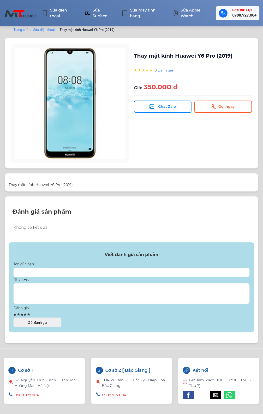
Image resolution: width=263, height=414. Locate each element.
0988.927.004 (244, 15)
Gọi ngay (223, 106)
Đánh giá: (21, 311)
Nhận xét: (21, 279)
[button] (188, 398)
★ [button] (15, 317)
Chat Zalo (162, 106)
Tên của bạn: (24, 264)
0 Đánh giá (164, 70)
